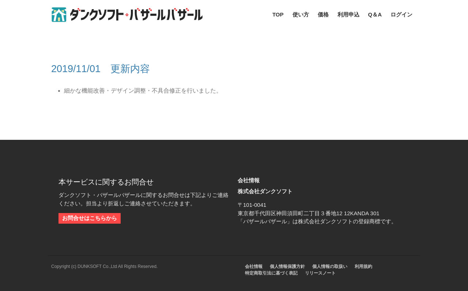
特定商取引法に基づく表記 (271, 273)
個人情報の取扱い (329, 266)
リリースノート (320, 273)
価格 (323, 14)
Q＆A (375, 14)
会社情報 (254, 266)
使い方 (300, 14)
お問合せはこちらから (89, 218)
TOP (278, 14)
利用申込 (348, 14)
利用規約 (363, 266)
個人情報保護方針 (287, 266)
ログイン (401, 14)
